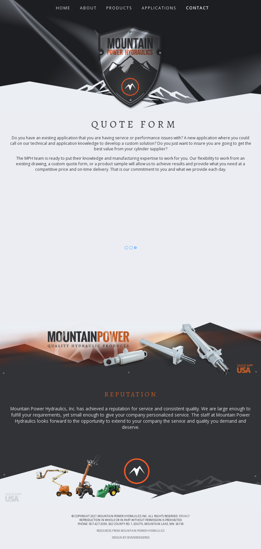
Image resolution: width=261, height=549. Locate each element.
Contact (197, 8)
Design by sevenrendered (131, 538)
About (88, 8)
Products (119, 8)
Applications (159, 8)
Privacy (184, 516)
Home (63, 8)
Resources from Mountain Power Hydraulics (130, 531)
